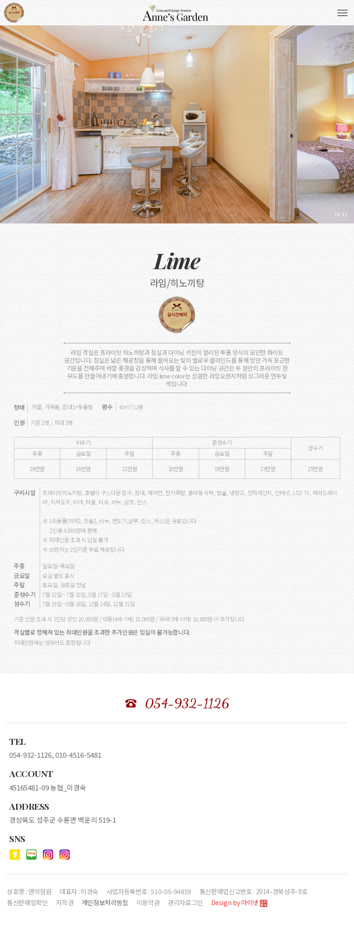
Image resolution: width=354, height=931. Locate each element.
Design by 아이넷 (239, 903)
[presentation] (9, 124)
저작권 (64, 902)
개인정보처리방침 (105, 902)
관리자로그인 (185, 902)
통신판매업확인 (27, 902)
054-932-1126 (187, 703)
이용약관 (148, 902)
